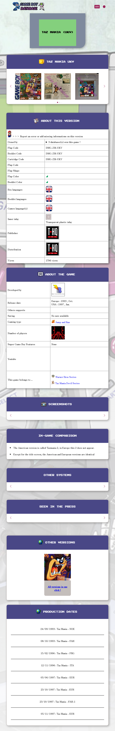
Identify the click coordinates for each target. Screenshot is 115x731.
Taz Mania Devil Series (65, 383)
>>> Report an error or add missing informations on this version (47, 136)
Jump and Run (62, 322)
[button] (104, 86)
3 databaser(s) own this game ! (64, 142)
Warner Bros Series (63, 377)
